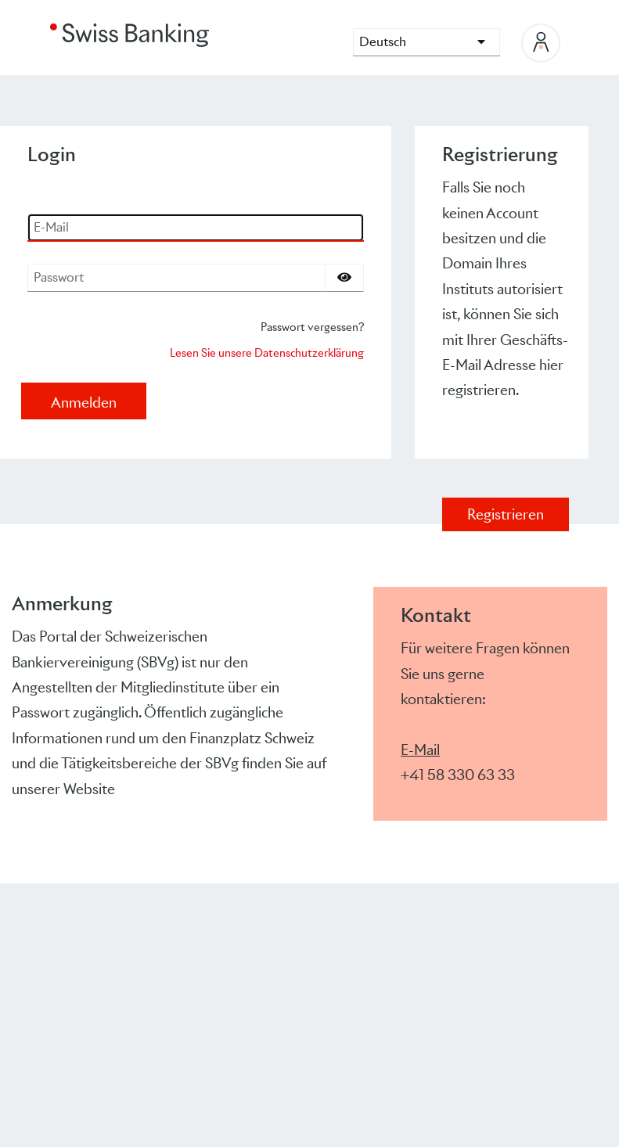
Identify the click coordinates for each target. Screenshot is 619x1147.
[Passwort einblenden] (344, 278)
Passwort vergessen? (312, 326)
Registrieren (505, 514)
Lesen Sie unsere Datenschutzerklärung (267, 352)
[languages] (426, 42)
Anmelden (84, 403)
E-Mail (420, 750)
